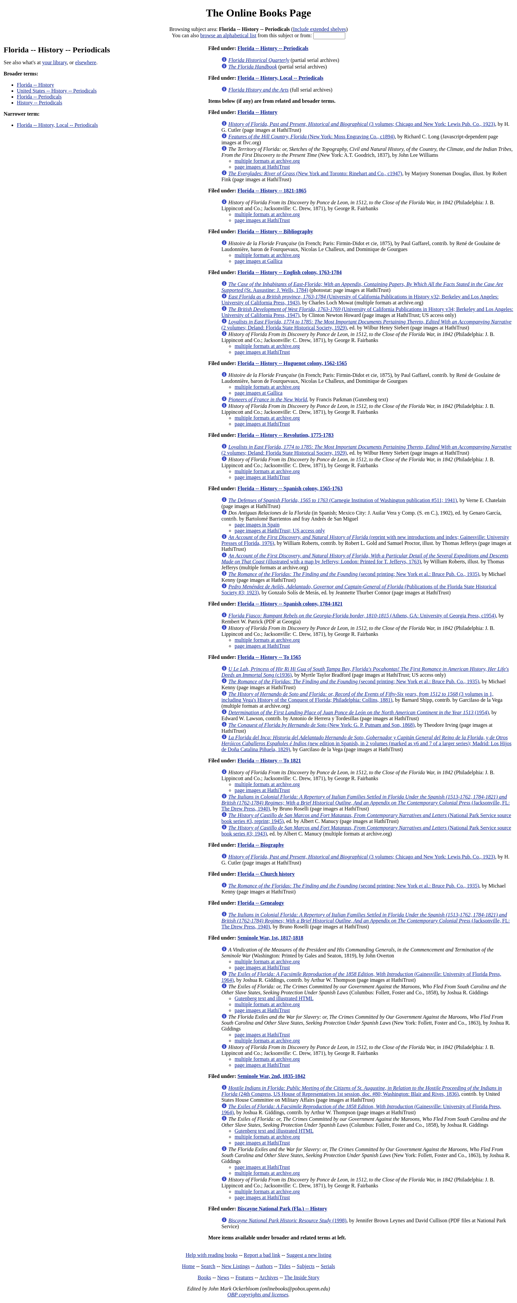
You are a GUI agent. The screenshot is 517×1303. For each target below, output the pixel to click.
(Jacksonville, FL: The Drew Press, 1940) (365, 802)
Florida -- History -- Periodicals (272, 48)
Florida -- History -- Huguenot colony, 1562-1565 (292, 363)
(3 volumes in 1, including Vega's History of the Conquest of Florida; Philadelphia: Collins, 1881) (357, 697)
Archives (268, 1277)
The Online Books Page (258, 13)
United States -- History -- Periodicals (57, 91)
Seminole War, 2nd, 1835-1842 (271, 1076)
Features (244, 1277)
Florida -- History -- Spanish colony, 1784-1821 (290, 604)
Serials (328, 1266)
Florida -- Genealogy (260, 903)
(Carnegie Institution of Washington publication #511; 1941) (342, 500)
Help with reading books (212, 1255)
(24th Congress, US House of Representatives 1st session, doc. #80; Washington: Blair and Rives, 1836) (361, 1091)
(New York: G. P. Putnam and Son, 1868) (321, 725)
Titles (284, 1266)
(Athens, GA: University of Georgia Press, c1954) (362, 615)
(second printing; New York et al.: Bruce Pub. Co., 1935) (353, 574)
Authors (264, 1266)
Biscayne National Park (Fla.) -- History (282, 1208)
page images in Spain (256, 524)
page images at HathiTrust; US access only (279, 530)
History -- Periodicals (39, 102)
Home (188, 1266)
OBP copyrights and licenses (257, 1294)
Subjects (306, 1266)
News (223, 1277)
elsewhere (85, 62)
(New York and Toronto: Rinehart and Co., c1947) (315, 173)
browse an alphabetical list (228, 35)
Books (204, 1277)
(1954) (358, 712)
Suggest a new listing (309, 1255)
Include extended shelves (319, 29)
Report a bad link (262, 1255)
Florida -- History (35, 85)
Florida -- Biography (260, 845)
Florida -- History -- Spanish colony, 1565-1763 (290, 488)
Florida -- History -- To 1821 (269, 760)
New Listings (236, 1266)
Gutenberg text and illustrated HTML (274, 998)
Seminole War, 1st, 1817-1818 (270, 938)
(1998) (287, 1220)
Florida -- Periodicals (39, 96)
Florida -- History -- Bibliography (275, 231)
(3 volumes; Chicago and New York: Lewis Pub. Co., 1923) (361, 124)
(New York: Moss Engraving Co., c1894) (311, 136)
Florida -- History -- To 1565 (269, 657)
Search (208, 1266)
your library (54, 62)
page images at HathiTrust (262, 167)
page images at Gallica (258, 261)
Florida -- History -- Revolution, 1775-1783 (285, 435)
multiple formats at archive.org (267, 161)
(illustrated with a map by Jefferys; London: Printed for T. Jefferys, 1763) (364, 558)
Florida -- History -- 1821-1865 (271, 190)
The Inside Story (301, 1277)
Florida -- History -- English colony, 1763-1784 (289, 272)
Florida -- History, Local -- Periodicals (57, 125)
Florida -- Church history (265, 874)
